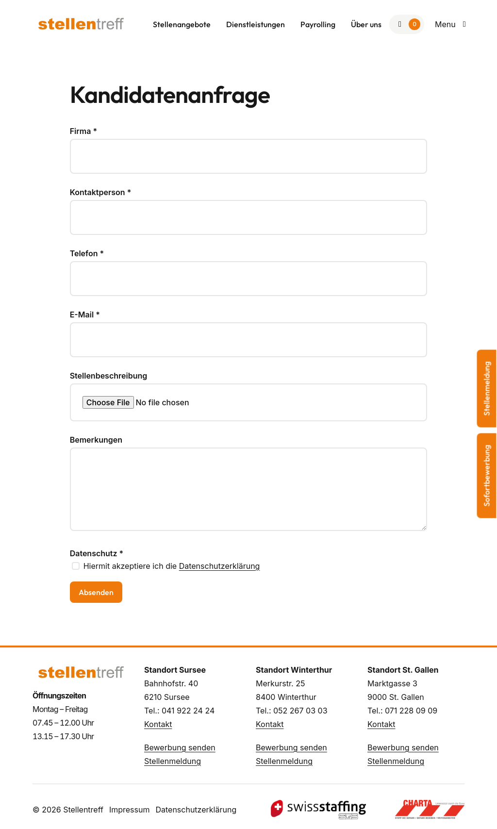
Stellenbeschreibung (109, 376)
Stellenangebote (182, 24)
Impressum (129, 809)
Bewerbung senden (179, 747)
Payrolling (317, 24)
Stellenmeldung (172, 761)
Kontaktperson (101, 192)
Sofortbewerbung (487, 476)
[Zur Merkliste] (406, 24)
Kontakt (158, 724)
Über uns (366, 24)
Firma (83, 131)
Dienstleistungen (255, 24)
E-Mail (85, 314)
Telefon (87, 253)
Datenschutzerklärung (219, 566)
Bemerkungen (96, 440)
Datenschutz (97, 553)
